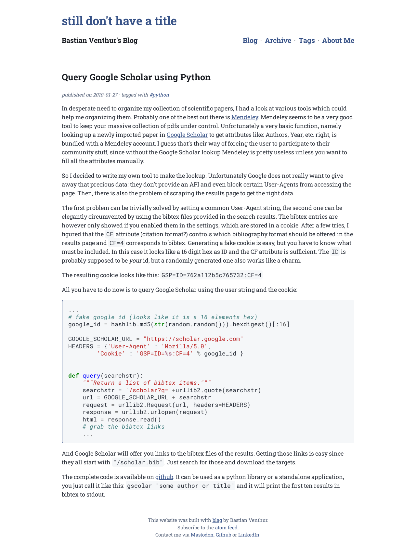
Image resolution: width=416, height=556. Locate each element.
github (164, 477)
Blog (250, 40)
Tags (307, 40)
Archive (278, 40)
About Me (338, 40)
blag (217, 520)
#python (159, 94)
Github (223, 534)
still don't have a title (119, 20)
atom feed (226, 527)
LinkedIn (248, 534)
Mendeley (244, 117)
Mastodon (202, 534)
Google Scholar (187, 134)
